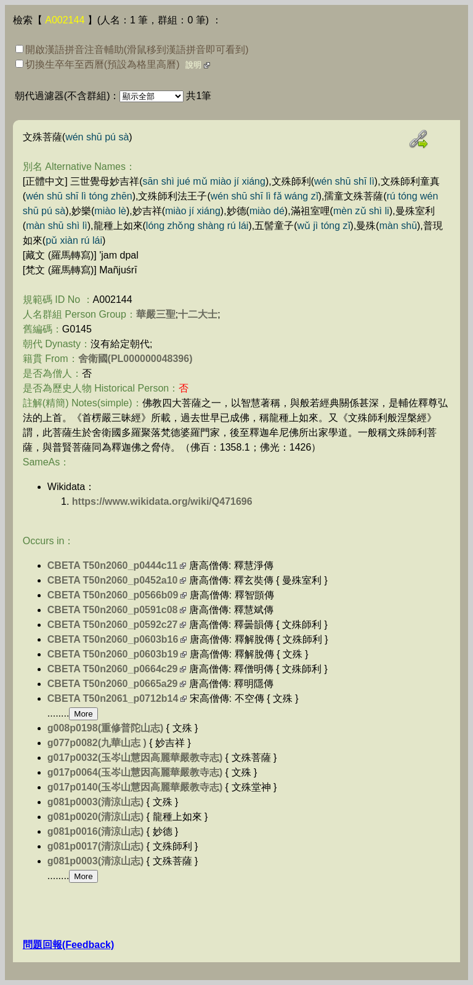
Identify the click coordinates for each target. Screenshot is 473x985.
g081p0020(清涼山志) (95, 816)
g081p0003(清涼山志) (95, 802)
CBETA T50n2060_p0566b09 (113, 595)
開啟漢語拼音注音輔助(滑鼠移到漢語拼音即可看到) (132, 49)
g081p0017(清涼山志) (95, 846)
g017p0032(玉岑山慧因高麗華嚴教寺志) (135, 757)
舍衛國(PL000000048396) (135, 358)
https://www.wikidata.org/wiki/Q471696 (162, 501)
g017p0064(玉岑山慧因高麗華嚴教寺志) (135, 772)
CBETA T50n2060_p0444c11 (112, 565)
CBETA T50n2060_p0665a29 (112, 683)
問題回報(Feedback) (68, 944)
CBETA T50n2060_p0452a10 (112, 580)
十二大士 (197, 314)
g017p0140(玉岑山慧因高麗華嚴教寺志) (135, 787)
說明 (193, 65)
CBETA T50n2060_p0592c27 (112, 624)
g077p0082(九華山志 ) (97, 743)
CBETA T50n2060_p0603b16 (113, 639)
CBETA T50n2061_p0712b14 (113, 698)
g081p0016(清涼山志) (95, 831)
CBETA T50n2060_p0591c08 (112, 610)
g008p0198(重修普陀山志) (105, 728)
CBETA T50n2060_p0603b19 (113, 654)
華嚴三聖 (156, 314)
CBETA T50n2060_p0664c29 (112, 669)
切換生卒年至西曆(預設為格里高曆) (97, 64)
